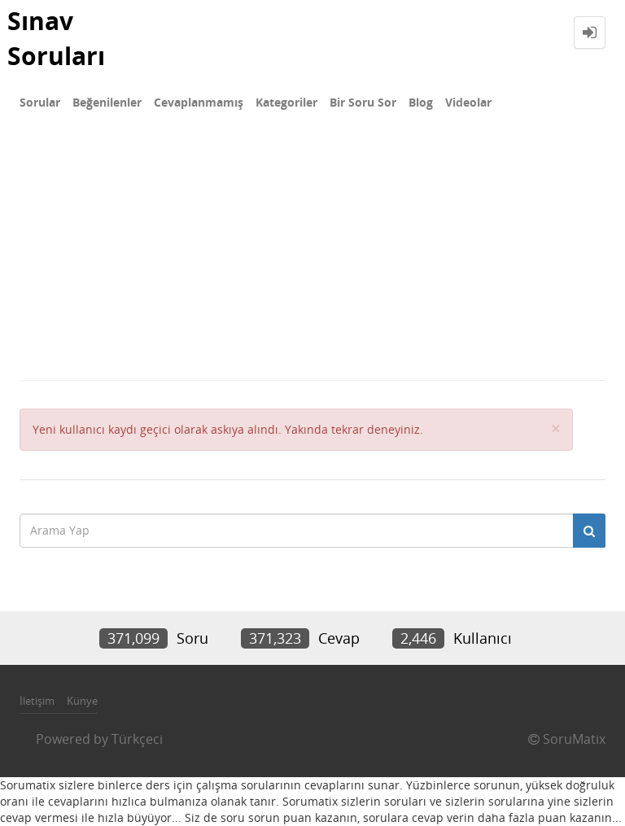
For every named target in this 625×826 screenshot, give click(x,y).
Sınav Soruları (56, 38)
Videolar (468, 102)
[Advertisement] (312, 257)
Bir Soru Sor (363, 102)
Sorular (40, 102)
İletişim (37, 700)
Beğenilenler (107, 102)
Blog (421, 102)
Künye (82, 700)
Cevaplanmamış (198, 102)
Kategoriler (286, 102)
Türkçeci (137, 739)
